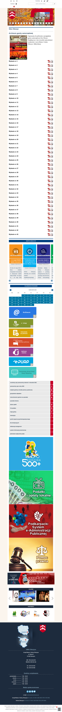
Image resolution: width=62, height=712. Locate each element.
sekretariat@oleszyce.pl (33, 695)
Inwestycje (30, 256)
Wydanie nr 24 (13, 156)
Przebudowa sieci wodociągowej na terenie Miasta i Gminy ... (29, 262)
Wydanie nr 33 (13, 193)
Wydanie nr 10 (13, 98)
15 (24, 300)
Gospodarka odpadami (15, 393)
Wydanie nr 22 (13, 147)
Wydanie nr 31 (13, 185)
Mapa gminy (13, 411)
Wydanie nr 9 (13, 94)
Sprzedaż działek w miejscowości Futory (44, 261)
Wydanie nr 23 (13, 152)
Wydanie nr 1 (13, 61)
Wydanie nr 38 (13, 213)
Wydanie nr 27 (13, 168)
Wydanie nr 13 (13, 110)
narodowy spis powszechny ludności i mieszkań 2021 (23, 382)
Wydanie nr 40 (13, 222)
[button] (57, 707)
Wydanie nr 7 (13, 86)
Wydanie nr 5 (13, 77)
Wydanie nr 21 (13, 143)
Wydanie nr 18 (13, 131)
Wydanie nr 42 (13, 230)
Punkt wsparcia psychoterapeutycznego (20, 419)
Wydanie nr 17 (13, 127)
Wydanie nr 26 (13, 164)
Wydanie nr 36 (13, 205)
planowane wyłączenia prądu (17, 433)
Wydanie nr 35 (13, 201)
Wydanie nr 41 (13, 226)
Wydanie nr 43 (13, 234)
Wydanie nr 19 (13, 135)
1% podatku (13, 408)
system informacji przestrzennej (18, 430)
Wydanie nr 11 (13, 102)
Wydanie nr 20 (13, 139)
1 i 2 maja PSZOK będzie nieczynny (16, 261)
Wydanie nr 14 (13, 114)
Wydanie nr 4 (13, 73)
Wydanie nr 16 (13, 123)
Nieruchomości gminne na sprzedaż (19, 397)
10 (37, 297)
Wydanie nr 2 (13, 65)
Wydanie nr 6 (13, 81)
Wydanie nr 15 (13, 119)
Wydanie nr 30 (13, 180)
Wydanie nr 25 (13, 160)
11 (43, 297)
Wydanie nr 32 (13, 189)
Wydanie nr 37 (13, 209)
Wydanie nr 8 (13, 90)
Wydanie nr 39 (13, 218)
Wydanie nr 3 (13, 69)
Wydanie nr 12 (13, 106)
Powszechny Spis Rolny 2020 (17, 386)
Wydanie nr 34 (13, 197)
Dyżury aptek (13, 404)
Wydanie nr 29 (13, 176)
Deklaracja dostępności (16, 426)
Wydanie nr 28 (13, 172)
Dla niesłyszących (14, 422)
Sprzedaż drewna (14, 400)
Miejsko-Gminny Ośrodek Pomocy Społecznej (21, 390)
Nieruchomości (44, 256)
